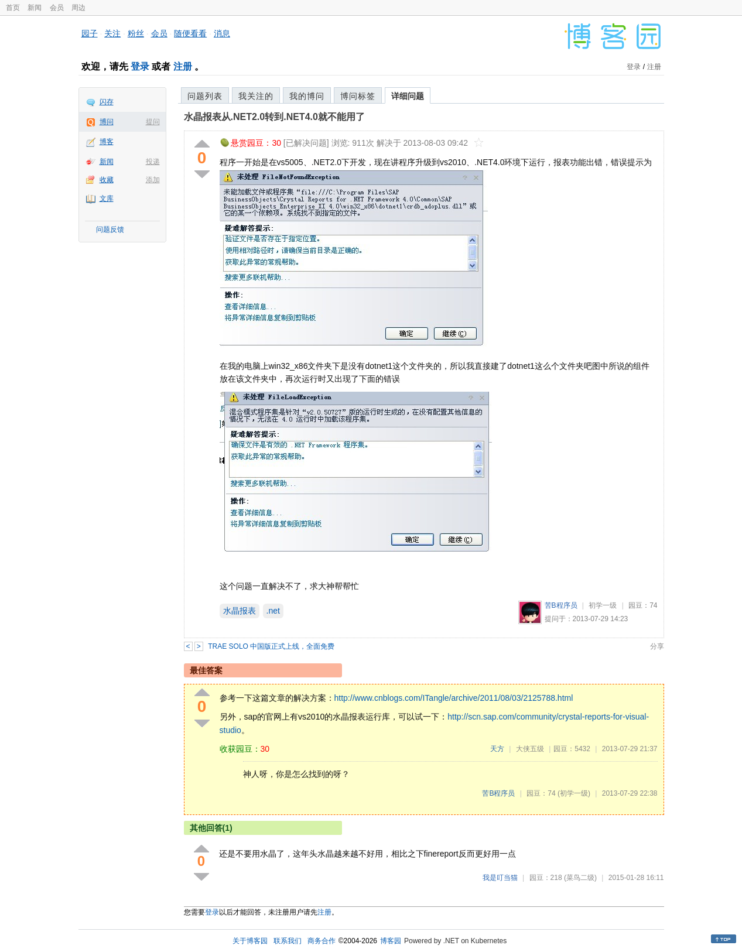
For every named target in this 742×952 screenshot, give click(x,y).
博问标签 (357, 96)
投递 (153, 161)
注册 (182, 66)
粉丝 (136, 33)
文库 (107, 198)
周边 (78, 8)
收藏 (107, 180)
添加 (153, 180)
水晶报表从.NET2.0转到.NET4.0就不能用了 (274, 117)
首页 (13, 8)
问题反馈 (110, 229)
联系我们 (287, 941)
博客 (107, 142)
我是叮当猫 (500, 878)
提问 (153, 122)
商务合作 (321, 941)
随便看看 (190, 33)
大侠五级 (530, 749)
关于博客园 (250, 941)
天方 (497, 749)
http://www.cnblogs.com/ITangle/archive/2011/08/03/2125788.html (453, 698)
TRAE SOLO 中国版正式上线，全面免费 (271, 646)
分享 (657, 646)
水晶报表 (239, 610)
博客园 (390, 941)
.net (273, 610)
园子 (89, 33)
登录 (140, 66)
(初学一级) (574, 793)
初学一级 (603, 605)
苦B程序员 (561, 605)
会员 (57, 8)
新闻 (35, 8)
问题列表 (205, 96)
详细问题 (407, 96)
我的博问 (306, 96)
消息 (222, 33)
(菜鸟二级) (580, 878)
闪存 (107, 102)
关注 (112, 33)
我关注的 (255, 96)
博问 (107, 122)
